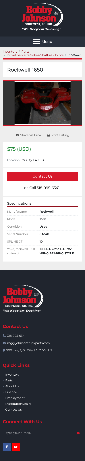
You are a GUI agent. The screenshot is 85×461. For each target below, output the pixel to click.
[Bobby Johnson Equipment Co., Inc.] (23, 298)
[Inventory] (10, 51)
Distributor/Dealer (18, 404)
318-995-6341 (48, 188)
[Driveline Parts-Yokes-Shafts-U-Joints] (35, 55)
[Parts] (25, 51)
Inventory (12, 374)
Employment (15, 398)
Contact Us (42, 176)
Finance (11, 392)
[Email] (42, 433)
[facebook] (7, 447)
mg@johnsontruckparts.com (28, 343)
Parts (9, 380)
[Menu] (36, 41)
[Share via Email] (29, 135)
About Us (12, 386)
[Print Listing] (58, 135)
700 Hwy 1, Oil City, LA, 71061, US (29, 350)
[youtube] (16, 447)
